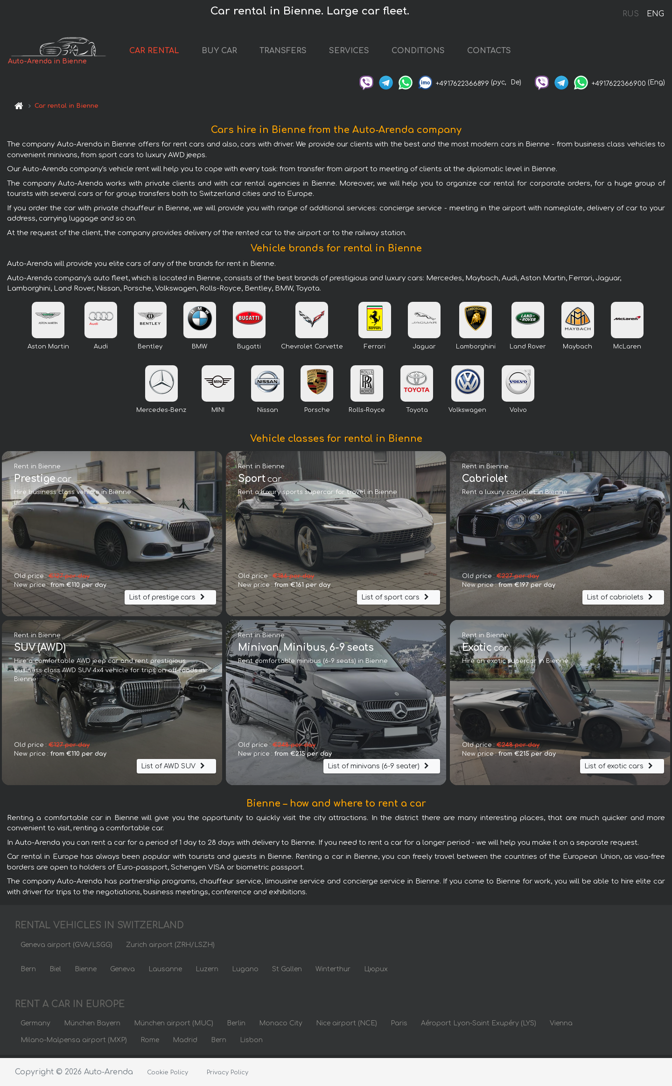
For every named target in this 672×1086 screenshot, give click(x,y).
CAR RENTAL (168, 52)
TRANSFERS (296, 52)
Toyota (417, 413)
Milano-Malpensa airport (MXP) (74, 1042)
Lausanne (165, 971)
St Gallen (287, 971)
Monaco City (280, 1026)
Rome (149, 1042)
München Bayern (92, 1026)
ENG (655, 14)
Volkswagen (467, 413)
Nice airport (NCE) (346, 1026)
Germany (35, 1026)
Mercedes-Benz (161, 413)
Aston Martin (48, 349)
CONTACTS (503, 52)
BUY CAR (233, 52)
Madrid (185, 1042)
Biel (55, 971)
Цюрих (376, 971)
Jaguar (424, 349)
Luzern (207, 971)
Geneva (122, 971)
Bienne (86, 971)
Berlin (236, 1026)
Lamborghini (476, 349)
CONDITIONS (431, 52)
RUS (631, 14)
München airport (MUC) (173, 1026)
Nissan (267, 413)
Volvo (518, 413)
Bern (28, 971)
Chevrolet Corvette (312, 349)
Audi (101, 349)
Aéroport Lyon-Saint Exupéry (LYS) (478, 1026)
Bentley (150, 349)
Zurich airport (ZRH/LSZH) (170, 947)
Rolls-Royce (367, 413)
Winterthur (332, 971)
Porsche (317, 413)
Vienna (561, 1026)
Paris (399, 1026)
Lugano (245, 971)
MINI (217, 413)
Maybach (577, 349)
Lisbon (251, 1042)
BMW (199, 349)
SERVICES (363, 52)
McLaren (627, 349)
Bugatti (249, 349)
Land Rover (528, 349)
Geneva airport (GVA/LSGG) (66, 947)
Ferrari (374, 349)
